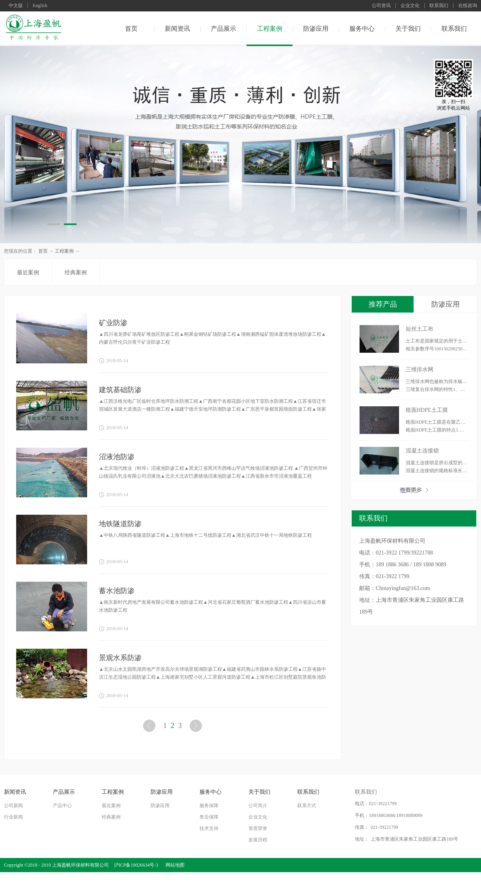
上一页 (150, 727)
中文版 (16, 5)
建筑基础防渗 (120, 390)
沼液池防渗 (116, 457)
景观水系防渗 (120, 658)
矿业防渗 (113, 323)
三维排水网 (419, 369)
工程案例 (64, 251)
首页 (131, 28)
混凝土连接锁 (422, 451)
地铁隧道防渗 (120, 524)
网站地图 (174, 865)
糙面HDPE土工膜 (427, 410)
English (40, 5)
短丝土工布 (419, 329)
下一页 (196, 727)
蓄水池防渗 (116, 591)
